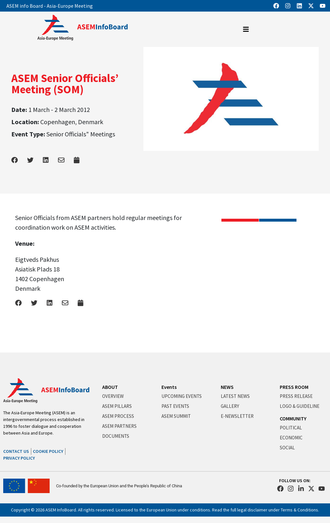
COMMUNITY (293, 418)
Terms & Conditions (299, 510)
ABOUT (110, 387)
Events (169, 387)
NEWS (227, 387)
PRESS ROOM (294, 387)
